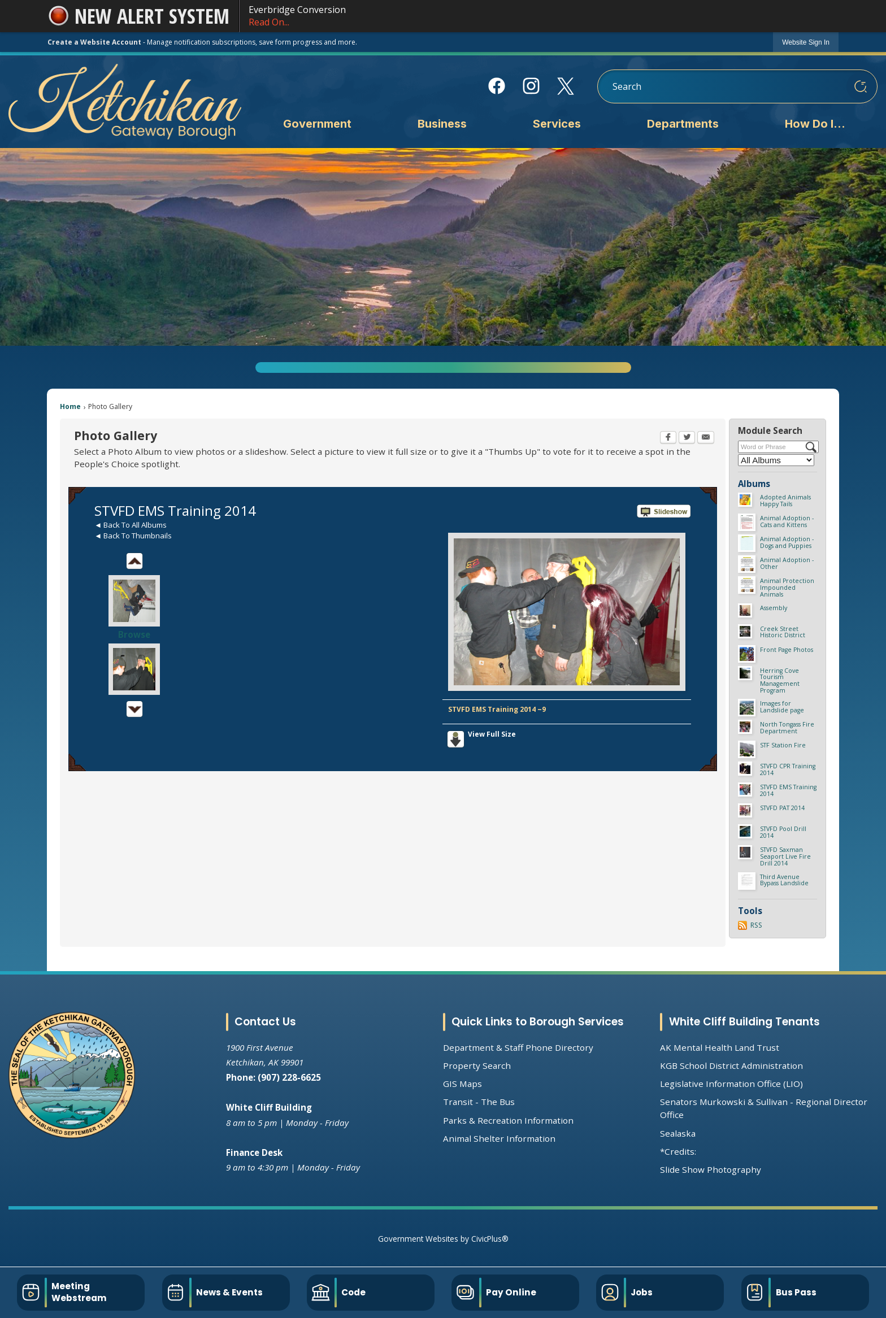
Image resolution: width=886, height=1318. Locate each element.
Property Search (477, 1065)
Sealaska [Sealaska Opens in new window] (678, 1133)
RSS (756, 925)
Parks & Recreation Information (508, 1120)
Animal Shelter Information (499, 1138)
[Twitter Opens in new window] (687, 438)
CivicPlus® (490, 1238)
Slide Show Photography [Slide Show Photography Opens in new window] (710, 1169)
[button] (860, 86)
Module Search (770, 430)
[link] (806, 42)
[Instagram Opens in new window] (531, 85)
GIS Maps (462, 1083)
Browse (134, 634)
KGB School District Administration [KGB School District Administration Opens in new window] (731, 1065)
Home (70, 406)
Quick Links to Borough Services (537, 1021)
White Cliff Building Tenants (744, 1021)
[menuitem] (317, 125)
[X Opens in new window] (566, 86)
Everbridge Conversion (539, 16)
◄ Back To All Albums (130, 525)
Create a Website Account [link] (94, 42)
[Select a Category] (776, 460)
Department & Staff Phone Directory (518, 1047)
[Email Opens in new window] (705, 438)
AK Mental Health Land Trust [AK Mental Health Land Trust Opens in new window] (719, 1047)
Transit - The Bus (479, 1101)
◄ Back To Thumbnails (133, 535)
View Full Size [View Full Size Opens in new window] (492, 734)
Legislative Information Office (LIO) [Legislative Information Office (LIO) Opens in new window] (731, 1083)
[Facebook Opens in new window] (497, 85)
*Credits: (678, 1151)
